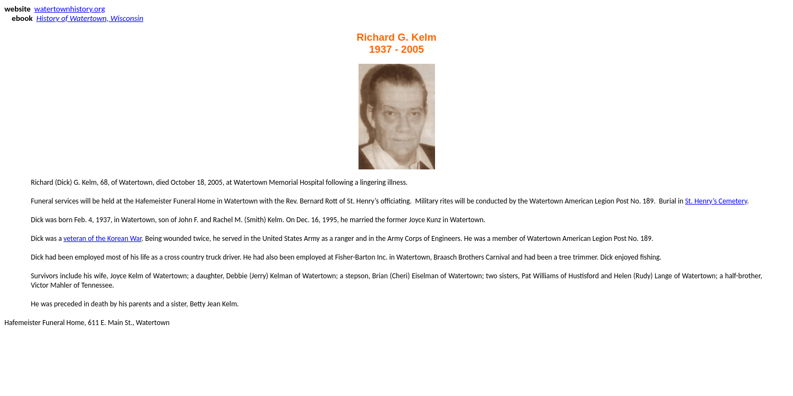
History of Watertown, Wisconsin (89, 18)
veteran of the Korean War (102, 238)
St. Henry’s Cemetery (716, 201)
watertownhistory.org (69, 9)
